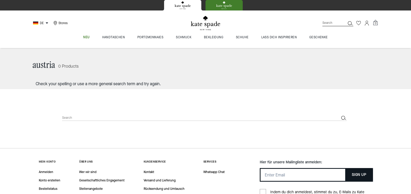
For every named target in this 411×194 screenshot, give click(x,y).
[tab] (182, 5)
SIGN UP (359, 174)
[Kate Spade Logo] (205, 23)
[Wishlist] (358, 23)
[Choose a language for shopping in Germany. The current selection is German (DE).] (41, 23)
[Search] (329, 23)
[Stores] (60, 23)
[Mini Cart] (375, 23)
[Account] (367, 23)
